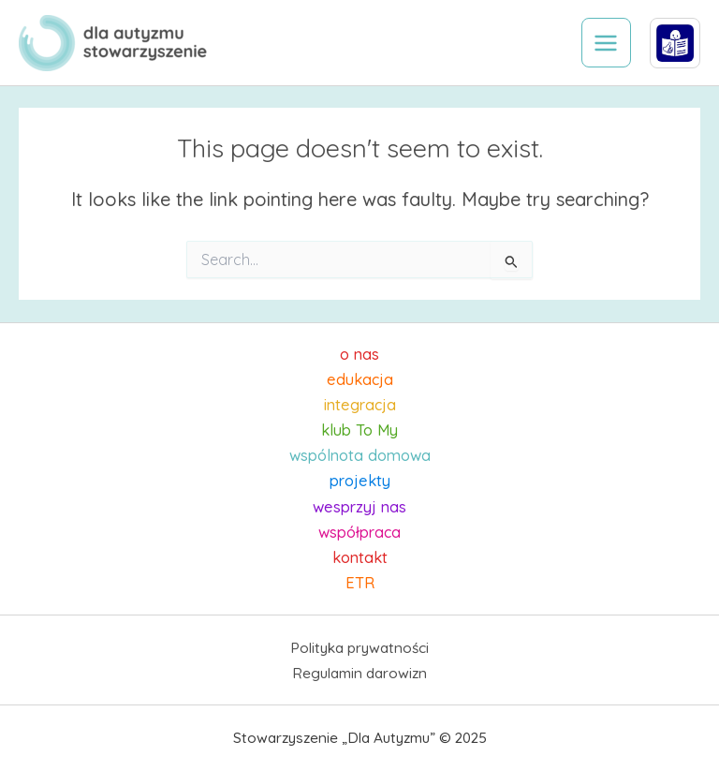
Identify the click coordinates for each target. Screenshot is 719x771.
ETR (359, 582)
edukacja (360, 379)
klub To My (359, 430)
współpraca (359, 532)
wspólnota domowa (360, 455)
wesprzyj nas (359, 506)
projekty (360, 480)
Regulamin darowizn (359, 672)
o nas (359, 354)
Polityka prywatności (359, 647)
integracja (360, 404)
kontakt (360, 557)
